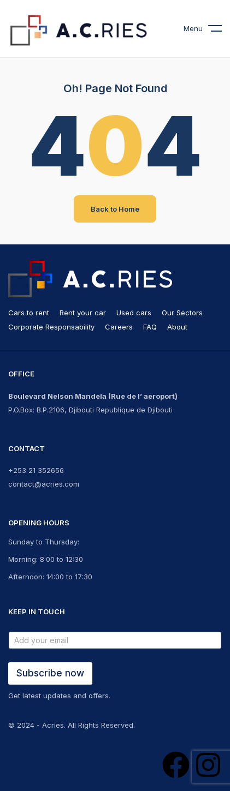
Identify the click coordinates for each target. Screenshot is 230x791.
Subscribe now (50, 673)
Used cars (133, 312)
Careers (119, 326)
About (177, 326)
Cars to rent (28, 312)
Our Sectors (182, 312)
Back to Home (115, 209)
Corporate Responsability (51, 326)
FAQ (150, 326)
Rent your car (83, 312)
